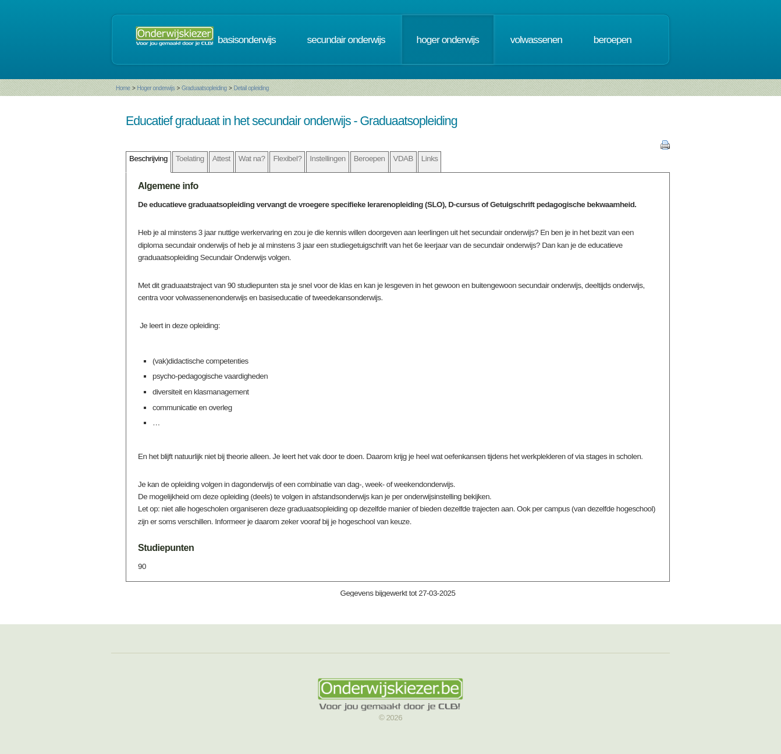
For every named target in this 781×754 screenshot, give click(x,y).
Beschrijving (148, 158)
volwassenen (536, 39)
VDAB (403, 158)
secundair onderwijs (346, 39)
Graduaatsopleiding (204, 88)
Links (429, 158)
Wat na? (252, 158)
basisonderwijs (247, 39)
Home (123, 88)
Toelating (190, 158)
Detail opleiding (250, 88)
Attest (221, 158)
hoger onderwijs (448, 39)
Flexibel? (287, 158)
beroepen (612, 39)
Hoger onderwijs (156, 88)
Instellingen (327, 158)
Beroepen (369, 158)
